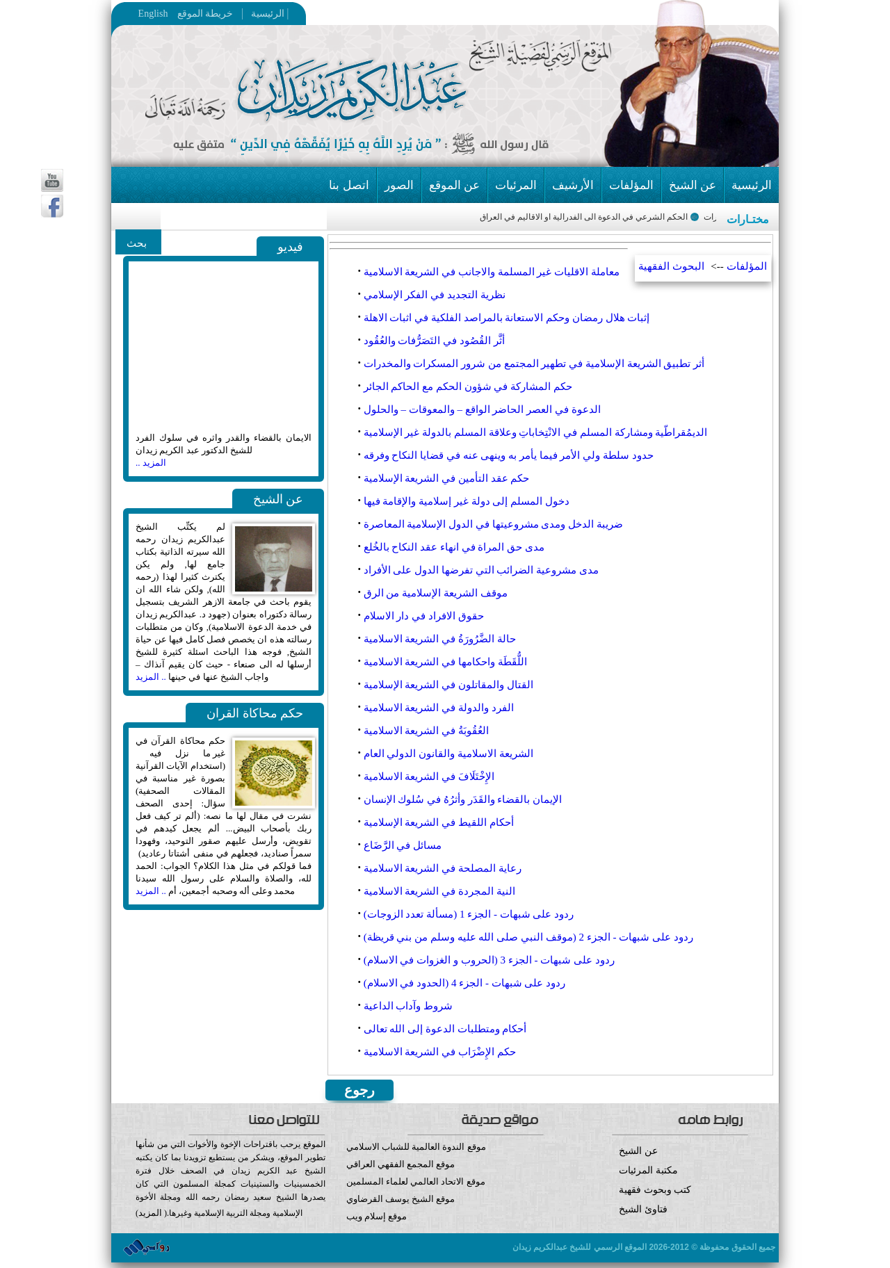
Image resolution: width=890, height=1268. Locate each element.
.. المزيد (151, 677)
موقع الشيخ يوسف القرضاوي (400, 1199)
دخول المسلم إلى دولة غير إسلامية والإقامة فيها (466, 501)
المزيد (150, 1213)
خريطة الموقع (232, 13)
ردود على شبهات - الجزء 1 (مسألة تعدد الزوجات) (469, 914)
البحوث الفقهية (671, 266)
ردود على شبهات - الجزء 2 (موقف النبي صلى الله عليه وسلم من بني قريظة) (528, 937)
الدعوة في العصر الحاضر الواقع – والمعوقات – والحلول (482, 409)
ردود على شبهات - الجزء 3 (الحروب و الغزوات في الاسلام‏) (489, 960)
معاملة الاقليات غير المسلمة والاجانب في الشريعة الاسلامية (492, 271)
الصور (399, 185)
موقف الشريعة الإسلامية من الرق (436, 593)
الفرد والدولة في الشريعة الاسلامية (439, 707)
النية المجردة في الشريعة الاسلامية (439, 891)
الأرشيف (573, 185)
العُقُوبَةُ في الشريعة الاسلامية (426, 730)
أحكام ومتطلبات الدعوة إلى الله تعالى (445, 1028)
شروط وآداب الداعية (408, 1005)
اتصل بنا (349, 185)
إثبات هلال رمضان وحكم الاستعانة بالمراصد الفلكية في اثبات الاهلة (507, 317)
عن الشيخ (692, 185)
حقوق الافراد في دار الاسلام (424, 615)
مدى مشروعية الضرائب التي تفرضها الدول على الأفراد (481, 570)
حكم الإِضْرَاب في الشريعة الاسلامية (440, 1051)
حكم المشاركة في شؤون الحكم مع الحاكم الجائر (468, 386)
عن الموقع (454, 185)
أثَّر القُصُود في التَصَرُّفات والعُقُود (434, 340)
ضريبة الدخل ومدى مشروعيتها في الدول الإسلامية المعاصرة (493, 524)
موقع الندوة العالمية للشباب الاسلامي (416, 1146)
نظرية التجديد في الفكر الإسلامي (434, 294)
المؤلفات (631, 185)
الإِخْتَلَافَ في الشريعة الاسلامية (429, 776)
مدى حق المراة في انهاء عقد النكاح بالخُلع (454, 547)
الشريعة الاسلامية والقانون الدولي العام (448, 753)
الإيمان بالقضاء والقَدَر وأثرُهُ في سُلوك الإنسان (463, 799)
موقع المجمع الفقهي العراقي (400, 1164)
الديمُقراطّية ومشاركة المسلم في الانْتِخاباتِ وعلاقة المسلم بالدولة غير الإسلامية (536, 432)
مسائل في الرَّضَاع (403, 845)
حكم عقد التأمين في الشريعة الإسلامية (447, 478)
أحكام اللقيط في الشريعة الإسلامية (439, 822)
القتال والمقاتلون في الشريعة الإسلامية (448, 684)
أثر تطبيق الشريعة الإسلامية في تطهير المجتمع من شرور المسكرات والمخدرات (534, 363)
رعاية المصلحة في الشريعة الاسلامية (442, 868)
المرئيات (516, 185)
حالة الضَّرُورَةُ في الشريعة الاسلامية (440, 638)
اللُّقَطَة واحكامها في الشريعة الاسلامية (445, 661)
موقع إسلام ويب (445, 1226)
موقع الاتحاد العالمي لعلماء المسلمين (415, 1181)
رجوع (359, 1090)
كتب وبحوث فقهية (655, 1190)
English (153, 13)
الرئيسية (263, 13)
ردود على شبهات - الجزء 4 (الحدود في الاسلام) (465, 983)
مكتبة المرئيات (648, 1170)
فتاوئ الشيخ (643, 1209)
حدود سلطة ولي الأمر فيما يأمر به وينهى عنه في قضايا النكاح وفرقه (509, 455)
